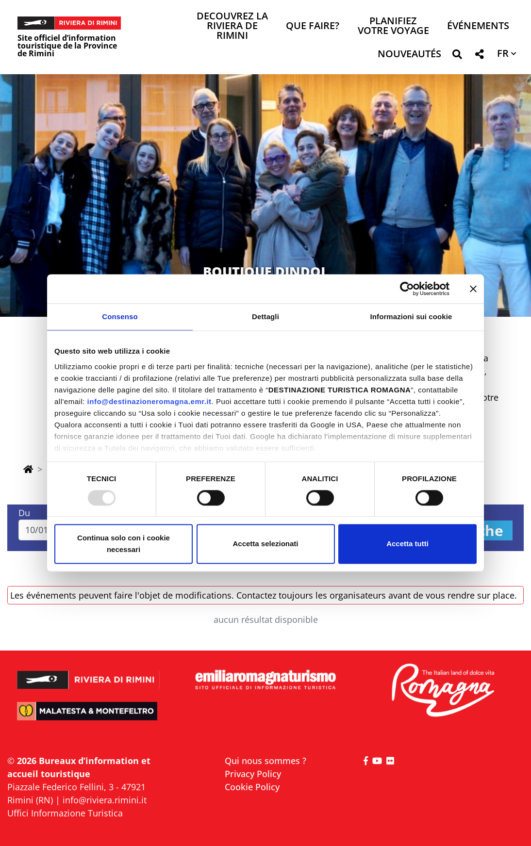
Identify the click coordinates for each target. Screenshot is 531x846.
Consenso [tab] (119, 316)
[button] (457, 56)
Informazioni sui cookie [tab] (411, 316)
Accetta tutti (407, 544)
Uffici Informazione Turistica (65, 813)
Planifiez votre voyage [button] (393, 26)
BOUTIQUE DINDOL (266, 271)
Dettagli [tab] (265, 316)
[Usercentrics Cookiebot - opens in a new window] (407, 288)
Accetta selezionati (265, 544)
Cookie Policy (252, 787)
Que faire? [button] (312, 26)
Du (24, 513)
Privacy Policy (253, 774)
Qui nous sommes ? (265, 760)
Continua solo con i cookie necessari (123, 544)
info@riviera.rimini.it (105, 800)
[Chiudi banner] (473, 288)
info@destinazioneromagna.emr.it (149, 401)
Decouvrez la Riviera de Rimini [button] (232, 26)
